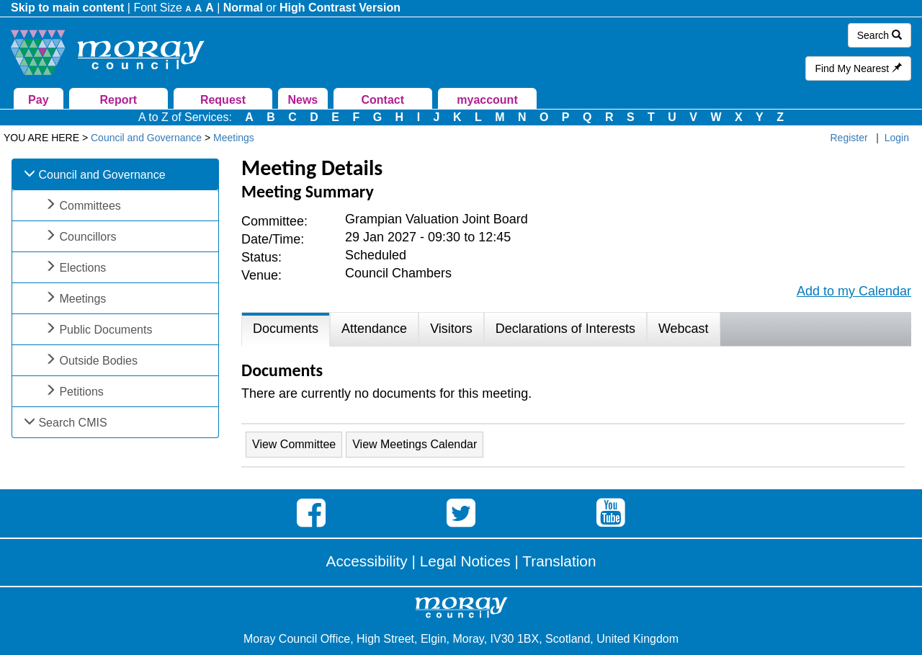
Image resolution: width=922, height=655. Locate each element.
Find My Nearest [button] (858, 68)
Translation (559, 561)
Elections (82, 268)
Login (897, 137)
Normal (243, 7)
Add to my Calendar (854, 291)
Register (849, 137)
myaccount (487, 100)
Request (223, 100)
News (302, 100)
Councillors (87, 237)
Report (118, 100)
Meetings (82, 299)
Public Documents (105, 330)
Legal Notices (465, 561)
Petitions (81, 392)
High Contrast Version (339, 7)
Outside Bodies (98, 361)
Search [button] (879, 35)
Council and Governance (101, 175)
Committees (89, 206)
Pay (38, 100)
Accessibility (367, 561)
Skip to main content (67, 7)
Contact (382, 100)
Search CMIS (72, 422)
